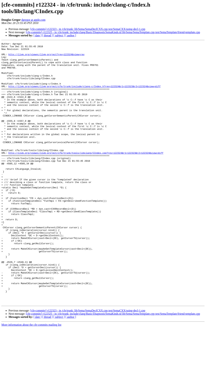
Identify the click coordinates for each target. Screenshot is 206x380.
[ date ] (38, 35)
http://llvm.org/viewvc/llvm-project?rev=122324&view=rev (46, 57)
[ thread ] (47, 35)
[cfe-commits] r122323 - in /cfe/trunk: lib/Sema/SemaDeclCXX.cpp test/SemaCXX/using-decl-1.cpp (87, 29)
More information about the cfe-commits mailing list (31, 376)
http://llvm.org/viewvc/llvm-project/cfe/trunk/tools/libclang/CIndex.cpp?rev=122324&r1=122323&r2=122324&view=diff (85, 175)
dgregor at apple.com (33, 19)
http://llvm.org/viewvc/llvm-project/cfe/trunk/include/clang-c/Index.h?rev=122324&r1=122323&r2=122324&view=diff (84, 95)
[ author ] (70, 35)
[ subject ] (59, 35)
